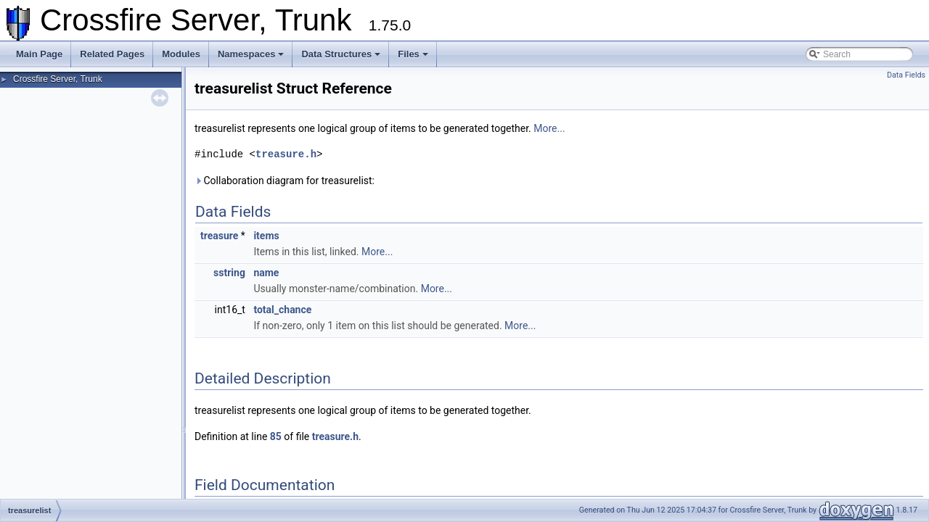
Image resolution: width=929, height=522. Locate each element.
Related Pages (112, 54)
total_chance (282, 309)
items (266, 235)
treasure (219, 235)
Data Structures (340, 54)
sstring (229, 272)
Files (413, 54)
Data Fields (906, 75)
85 (276, 436)
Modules (181, 54)
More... (549, 128)
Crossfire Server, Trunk (57, 79)
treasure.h (285, 154)
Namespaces (251, 54)
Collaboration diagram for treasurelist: (285, 180)
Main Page (39, 54)
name (266, 272)
